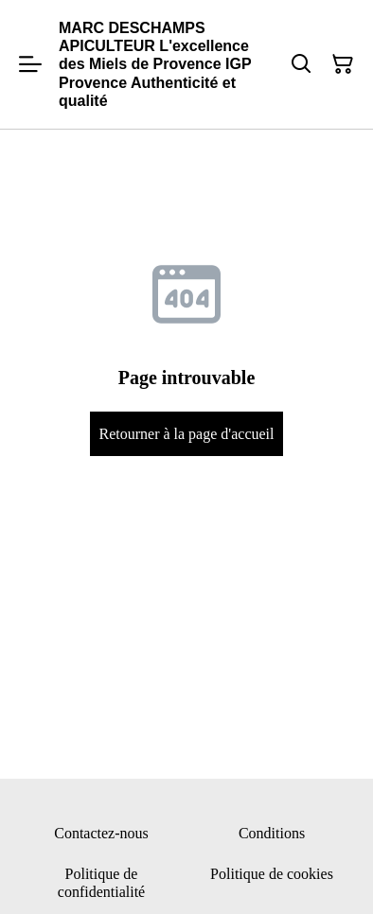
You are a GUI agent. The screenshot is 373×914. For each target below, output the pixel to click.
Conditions (272, 833)
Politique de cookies (271, 874)
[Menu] (30, 64)
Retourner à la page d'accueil (186, 434)
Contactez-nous (101, 833)
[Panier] (343, 64)
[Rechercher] (301, 64)
